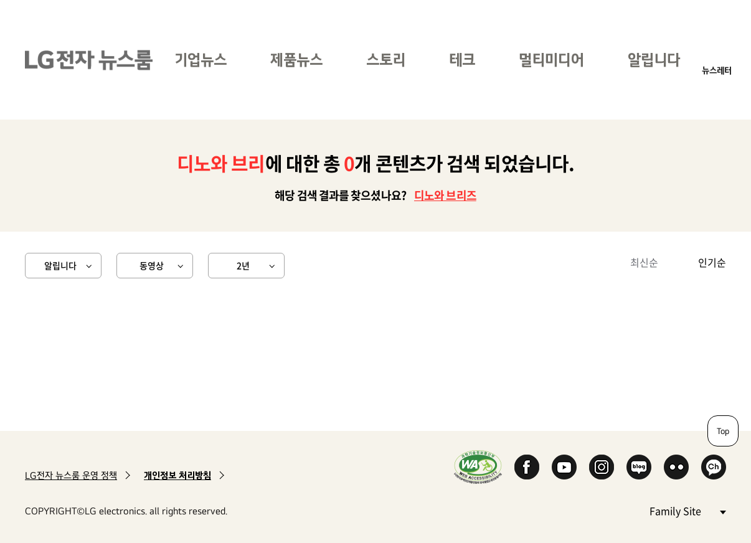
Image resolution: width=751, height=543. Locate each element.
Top (723, 431)
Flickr (676, 467)
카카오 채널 (713, 467)
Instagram (601, 467)
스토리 (385, 59)
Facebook (526, 467)
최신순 (644, 262)
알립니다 (654, 59)
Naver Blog (638, 467)
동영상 (151, 265)
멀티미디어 (551, 59)
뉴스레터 (717, 70)
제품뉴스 (296, 59)
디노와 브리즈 (445, 195)
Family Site (687, 510)
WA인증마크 (478, 467)
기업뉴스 (200, 59)
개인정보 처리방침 (177, 475)
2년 (243, 265)
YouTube (564, 467)
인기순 (712, 262)
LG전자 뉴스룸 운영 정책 (71, 475)
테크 (462, 59)
